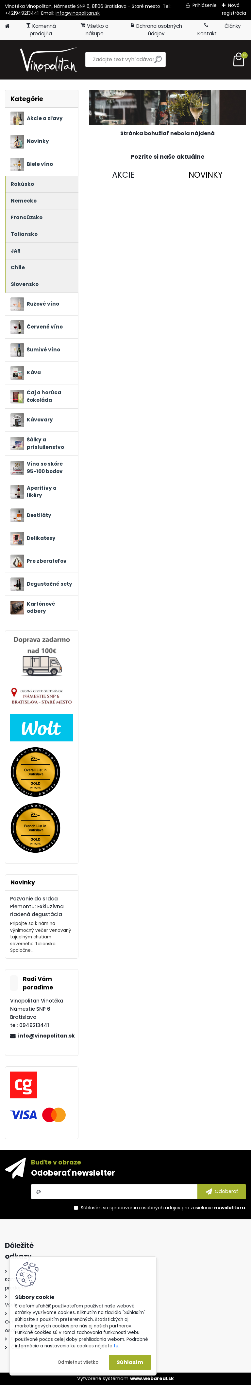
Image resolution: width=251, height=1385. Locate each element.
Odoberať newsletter (73, 1172)
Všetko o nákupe (95, 30)
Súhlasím (130, 1362)
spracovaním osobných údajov (144, 1207)
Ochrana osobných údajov (156, 30)
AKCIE (123, 174)
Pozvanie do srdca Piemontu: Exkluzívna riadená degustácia (37, 906)
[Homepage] (7, 26)
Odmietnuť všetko (78, 1362)
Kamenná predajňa (41, 30)
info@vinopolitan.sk (78, 13)
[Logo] (50, 59)
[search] (158, 62)
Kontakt (207, 30)
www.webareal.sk (152, 1378)
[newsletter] (222, 1191)
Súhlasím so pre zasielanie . (163, 1207)
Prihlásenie (204, 5)
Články (233, 26)
